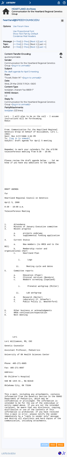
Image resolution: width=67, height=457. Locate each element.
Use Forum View (21, 26)
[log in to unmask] (20, 65)
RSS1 (52, 445)
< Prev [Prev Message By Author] (25, 47)
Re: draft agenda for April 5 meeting (22, 71)
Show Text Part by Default (25, 34)
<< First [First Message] (17, 41)
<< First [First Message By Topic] (17, 44)
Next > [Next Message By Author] (34, 47)
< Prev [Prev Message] (25, 41)
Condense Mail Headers (24, 36)
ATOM (45, 445)
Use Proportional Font (23, 31)
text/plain (9, 110)
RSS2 (60, 445)
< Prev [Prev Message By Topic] (25, 44)
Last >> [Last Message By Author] (42, 47)
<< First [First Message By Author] (17, 47)
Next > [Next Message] (34, 41)
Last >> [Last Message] (42, 41)
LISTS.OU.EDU (8, 453)
